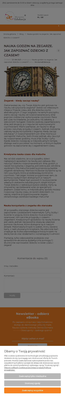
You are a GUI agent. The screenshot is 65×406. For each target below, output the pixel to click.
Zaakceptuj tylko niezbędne (32, 376)
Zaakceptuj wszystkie (32, 390)
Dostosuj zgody (32, 383)
